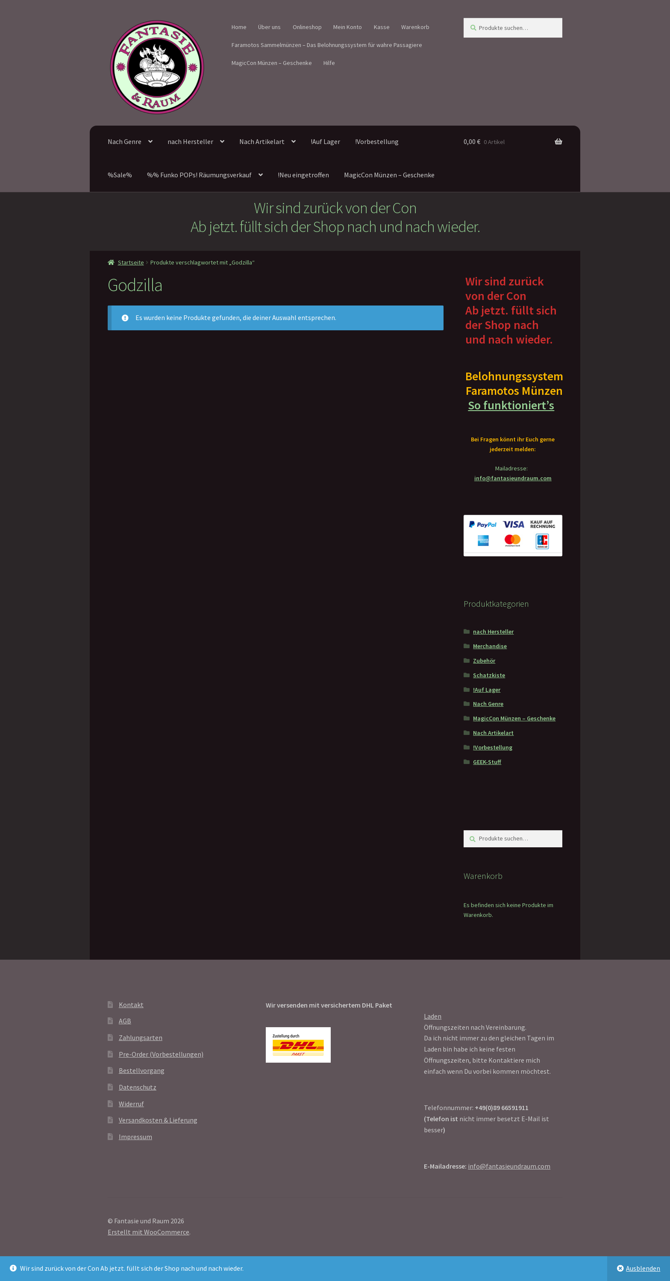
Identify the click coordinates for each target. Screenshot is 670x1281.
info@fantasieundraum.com (513, 478)
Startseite (131, 262)
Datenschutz (137, 1087)
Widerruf (131, 1103)
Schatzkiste (489, 675)
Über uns (269, 27)
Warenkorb (415, 27)
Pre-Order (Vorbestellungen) (161, 1054)
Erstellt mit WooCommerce (148, 1232)
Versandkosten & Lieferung (158, 1120)
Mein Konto (347, 27)
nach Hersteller (190, 141)
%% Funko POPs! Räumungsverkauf (199, 174)
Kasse (382, 27)
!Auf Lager (325, 141)
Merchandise (490, 646)
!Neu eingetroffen (303, 174)
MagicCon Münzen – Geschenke (272, 63)
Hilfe (329, 63)
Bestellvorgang (142, 1070)
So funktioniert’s (513, 405)
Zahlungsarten (140, 1037)
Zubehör (484, 660)
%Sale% (120, 174)
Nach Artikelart (262, 141)
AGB (125, 1021)
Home (239, 27)
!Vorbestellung (377, 141)
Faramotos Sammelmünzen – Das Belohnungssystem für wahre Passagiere (327, 45)
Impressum (135, 1136)
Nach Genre (124, 141)
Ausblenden (643, 1268)
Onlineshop (307, 27)
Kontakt (131, 1004)
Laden (432, 1016)
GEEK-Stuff (487, 762)
